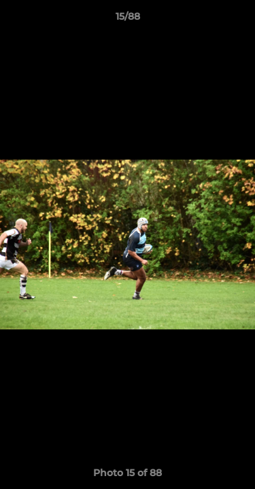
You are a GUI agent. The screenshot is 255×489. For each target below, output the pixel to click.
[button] (239, 20)
